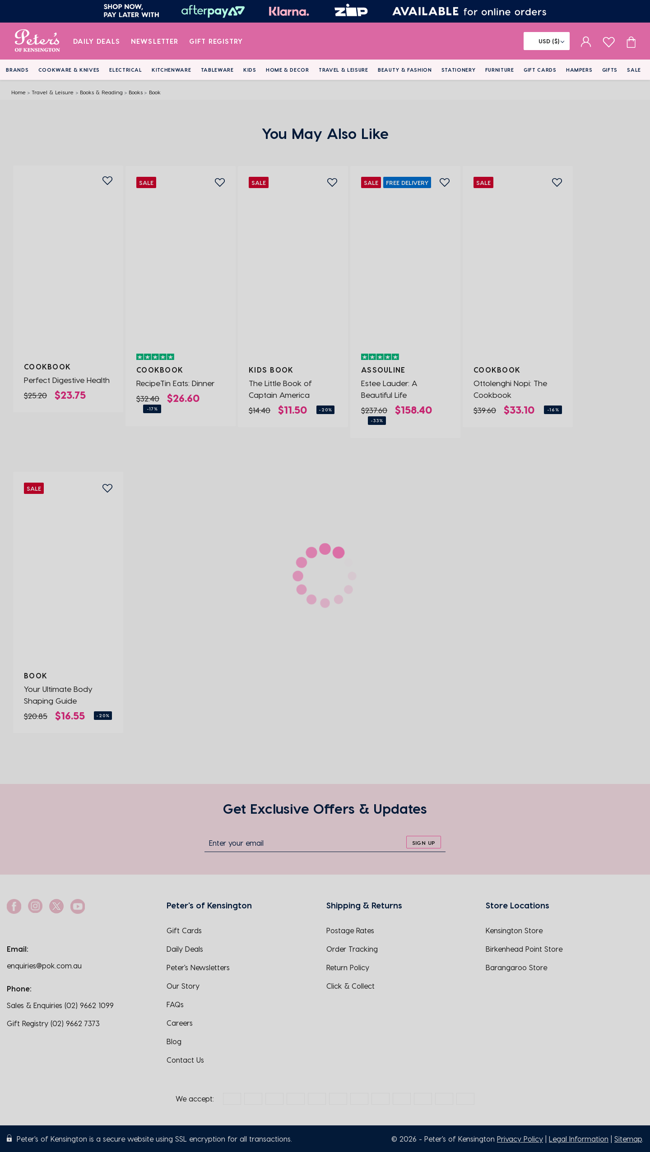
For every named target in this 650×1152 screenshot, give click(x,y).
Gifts (610, 70)
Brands (17, 70)
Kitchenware (171, 70)
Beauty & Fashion (405, 70)
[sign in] (586, 41)
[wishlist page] (609, 41)
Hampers (579, 70)
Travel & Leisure (343, 70)
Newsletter (154, 41)
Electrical (125, 70)
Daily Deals (97, 41)
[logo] (37, 41)
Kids (249, 70)
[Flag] (547, 41)
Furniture (499, 70)
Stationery (458, 70)
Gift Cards (540, 70)
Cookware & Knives (69, 70)
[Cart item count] (631, 41)
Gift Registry (216, 41)
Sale (634, 70)
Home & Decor (287, 70)
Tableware (217, 70)
